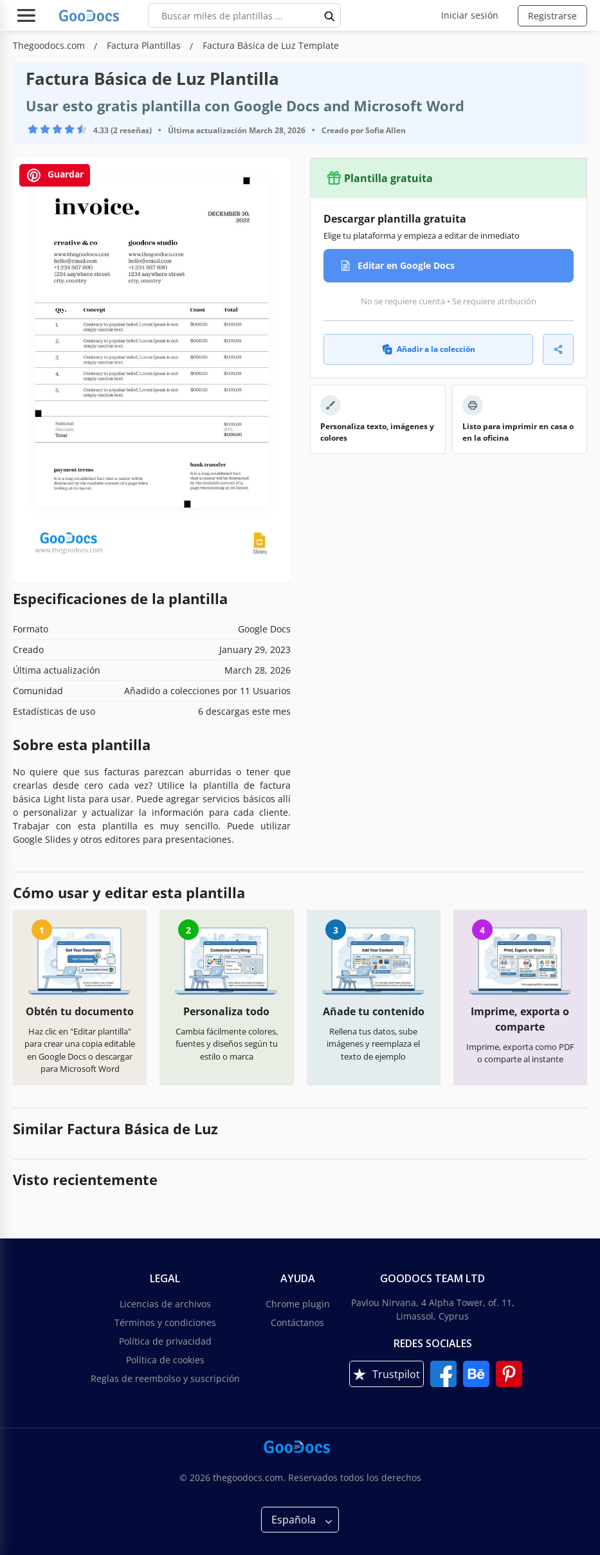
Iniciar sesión (469, 15)
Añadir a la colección (428, 349)
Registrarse (552, 16)
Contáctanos (297, 1322)
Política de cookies (165, 1360)
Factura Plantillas (145, 45)
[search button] (329, 15)
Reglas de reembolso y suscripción (165, 1378)
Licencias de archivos (165, 1304)
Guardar (55, 175)
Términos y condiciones (165, 1322)
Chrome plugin (298, 1304)
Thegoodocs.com (50, 45)
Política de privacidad (165, 1341)
